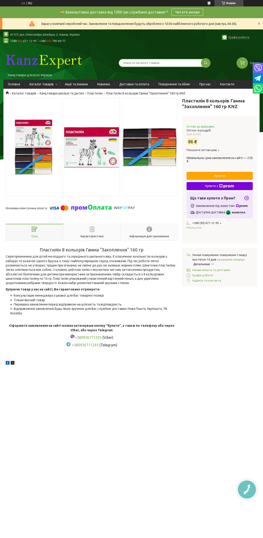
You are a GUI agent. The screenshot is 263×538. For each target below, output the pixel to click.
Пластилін (95, 93)
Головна (14, 84)
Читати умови (187, 12)
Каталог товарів (41, 84)
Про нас (205, 84)
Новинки (103, 84)
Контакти (227, 84)
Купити (219, 176)
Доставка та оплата (134, 84)
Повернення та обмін (174, 84)
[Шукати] (206, 63)
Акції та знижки (76, 84)
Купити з (219, 186)
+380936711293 (85, 345)
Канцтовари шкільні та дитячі (62, 93)
